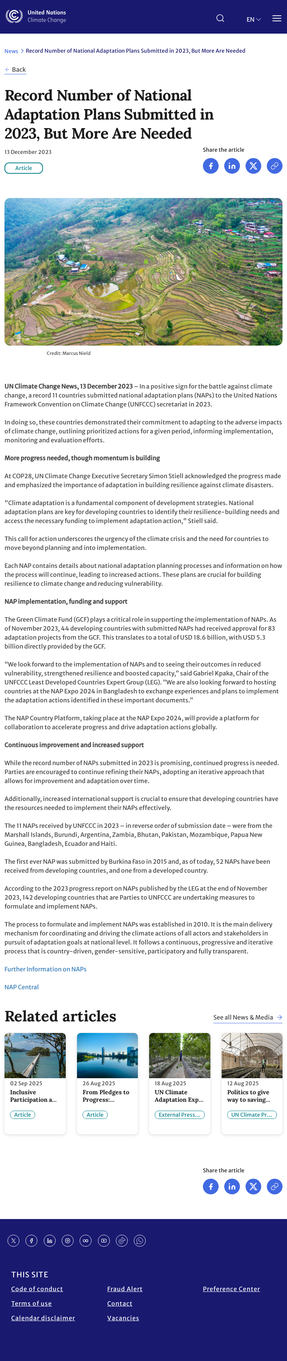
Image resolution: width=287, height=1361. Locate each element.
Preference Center (231, 1289)
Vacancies (123, 1318)
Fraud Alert (125, 1289)
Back (19, 69)
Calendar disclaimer (43, 1318)
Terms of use (31, 1303)
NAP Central (21, 987)
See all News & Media (243, 1017)
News (11, 51)
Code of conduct (37, 1289)
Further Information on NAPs (45, 969)
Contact (120, 1303)
